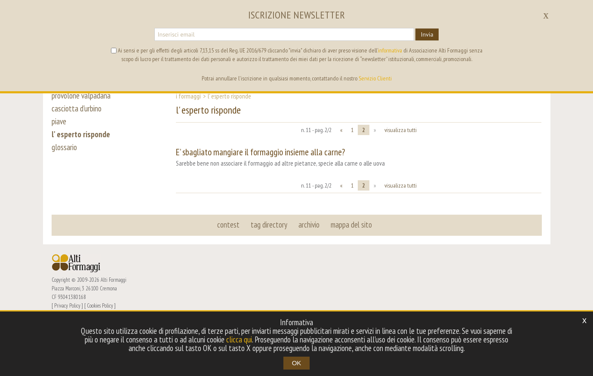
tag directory (269, 224)
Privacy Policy (67, 305)
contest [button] (228, 224)
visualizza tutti (400, 130)
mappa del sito (351, 224)
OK (296, 363)
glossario (64, 147)
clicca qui (239, 339)
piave (59, 121)
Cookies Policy (100, 305)
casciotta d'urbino (76, 108)
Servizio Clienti (375, 78)
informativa (390, 50)
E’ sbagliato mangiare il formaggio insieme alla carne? (260, 152)
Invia (427, 34)
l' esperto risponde (81, 134)
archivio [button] (309, 224)
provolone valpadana (81, 95)
